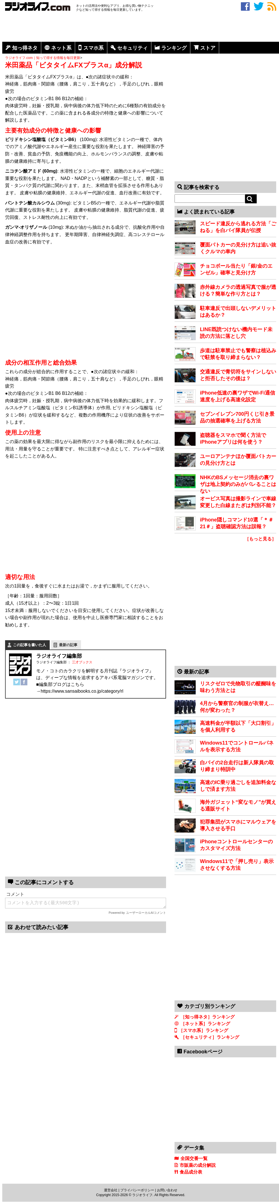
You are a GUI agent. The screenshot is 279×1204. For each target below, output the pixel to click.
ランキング (174, 48)
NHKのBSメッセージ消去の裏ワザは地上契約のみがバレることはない (238, 484)
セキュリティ (132, 48)
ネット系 (61, 48)
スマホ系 (93, 48)
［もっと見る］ (260, 538)
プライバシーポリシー (137, 1190)
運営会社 (110, 1190)
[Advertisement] (140, 27)
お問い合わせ (167, 1190)
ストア (207, 48)
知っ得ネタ (25, 48)
